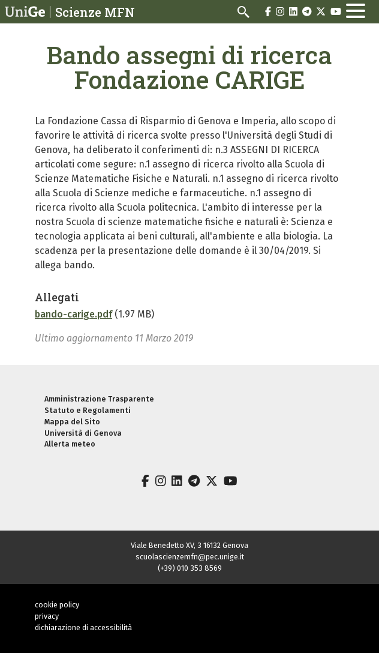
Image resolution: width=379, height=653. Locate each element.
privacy (47, 616)
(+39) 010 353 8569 (190, 568)
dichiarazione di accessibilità (83, 627)
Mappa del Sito (72, 421)
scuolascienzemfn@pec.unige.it (190, 556)
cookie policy (57, 604)
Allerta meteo (69, 443)
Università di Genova (83, 433)
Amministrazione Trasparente (99, 398)
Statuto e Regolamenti (87, 410)
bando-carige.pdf (73, 314)
